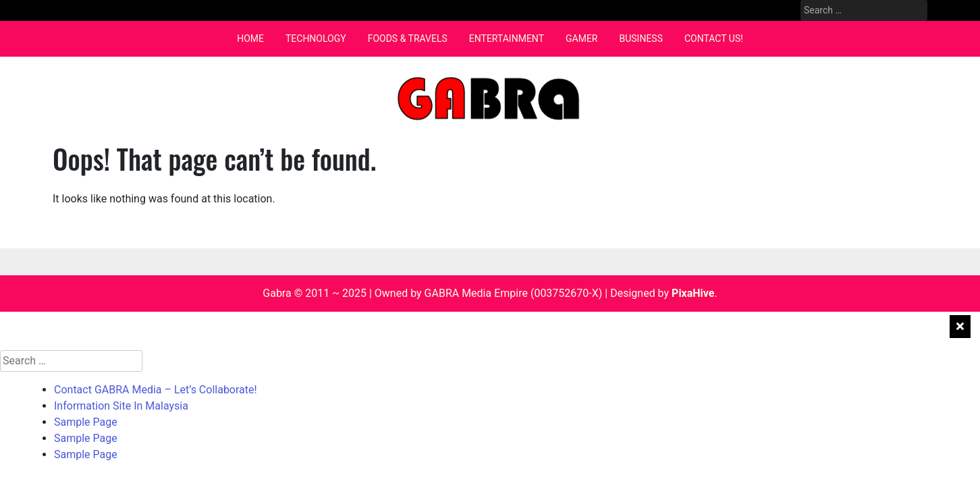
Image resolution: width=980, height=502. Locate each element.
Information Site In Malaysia (121, 405)
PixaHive (693, 293)
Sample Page (85, 422)
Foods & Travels (407, 38)
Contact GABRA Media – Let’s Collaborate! (155, 389)
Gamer (581, 38)
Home (250, 38)
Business (641, 38)
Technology (315, 38)
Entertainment (506, 38)
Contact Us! (713, 38)
